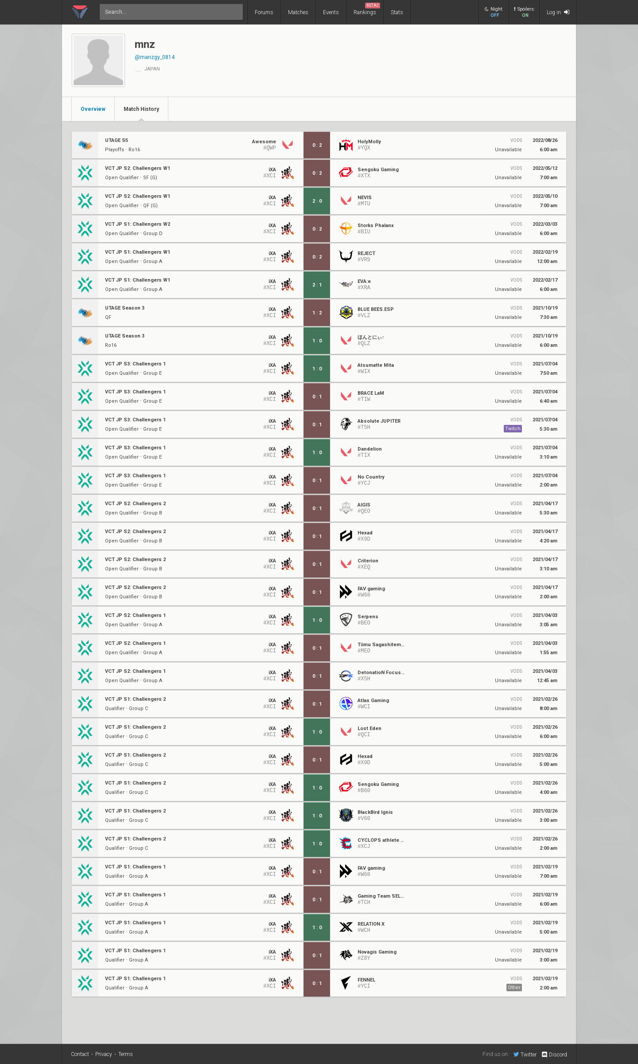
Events (331, 12)
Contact (80, 1054)
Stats (397, 12)
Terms (125, 1054)
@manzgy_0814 (155, 57)
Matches (298, 12)
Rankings (367, 9)
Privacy (103, 1054)
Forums (264, 12)
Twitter (525, 1054)
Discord (554, 1054)
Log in (558, 12)
